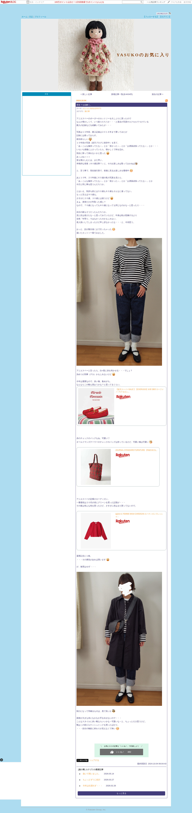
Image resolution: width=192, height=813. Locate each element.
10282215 (162, 13)
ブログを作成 (176, 2)
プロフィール (40, 17)
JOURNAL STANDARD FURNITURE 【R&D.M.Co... (136, 450)
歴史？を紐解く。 (84, 105)
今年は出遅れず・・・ (92, 786)
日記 (31, 17)
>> (156, 2)
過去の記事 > (157, 94)
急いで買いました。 (91, 774)
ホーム (24, 17)
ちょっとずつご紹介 (91, 780)
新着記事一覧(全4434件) (122, 94)
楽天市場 (187, 2)
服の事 (87, 111)
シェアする (94, 760)
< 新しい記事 (86, 94)
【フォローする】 (151, 17)
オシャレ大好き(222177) (92, 108)
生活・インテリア (37, 2)
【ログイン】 (165, 17)
